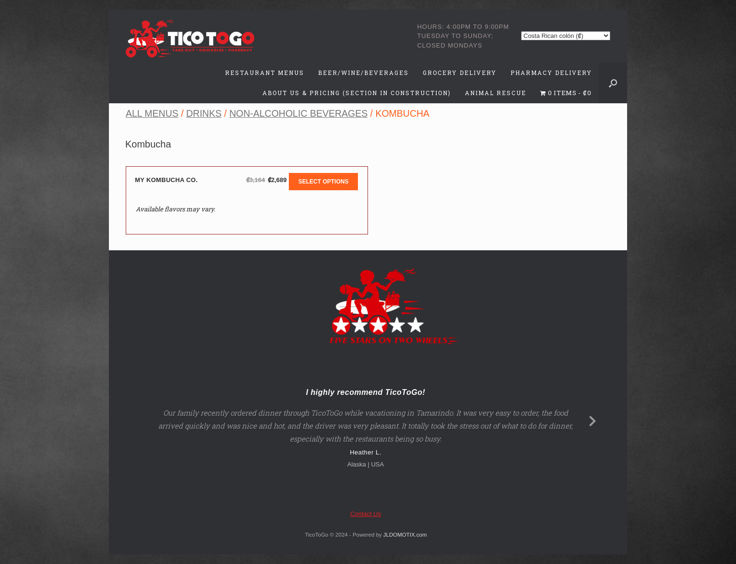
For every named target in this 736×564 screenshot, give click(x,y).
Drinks (204, 113)
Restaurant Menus (264, 72)
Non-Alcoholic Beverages (298, 113)
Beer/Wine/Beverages (363, 72)
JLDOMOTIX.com (405, 535)
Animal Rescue (495, 93)
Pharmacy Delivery (551, 72)
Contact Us (365, 513)
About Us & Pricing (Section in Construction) (356, 93)
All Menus (152, 113)
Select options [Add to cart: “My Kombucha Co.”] (323, 181)
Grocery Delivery (460, 72)
